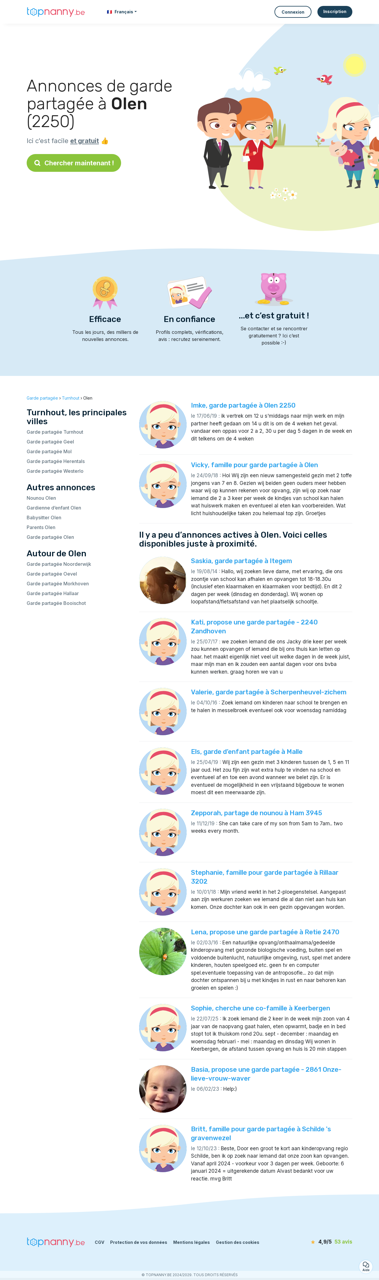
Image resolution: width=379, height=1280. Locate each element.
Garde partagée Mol (49, 451)
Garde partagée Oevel (52, 574)
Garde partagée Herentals (56, 461)
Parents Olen (41, 527)
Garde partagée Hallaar (53, 593)
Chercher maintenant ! (74, 163)
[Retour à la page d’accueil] (56, 12)
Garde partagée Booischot (56, 603)
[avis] (318, 1242)
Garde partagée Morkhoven (58, 584)
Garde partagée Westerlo (55, 471)
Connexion (293, 12)
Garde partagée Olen (50, 537)
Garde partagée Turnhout (55, 432)
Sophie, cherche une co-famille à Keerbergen (260, 1008)
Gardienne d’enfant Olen (54, 508)
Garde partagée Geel (50, 442)
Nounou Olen (41, 498)
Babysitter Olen (44, 517)
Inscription (334, 11)
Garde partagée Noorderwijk (59, 564)
